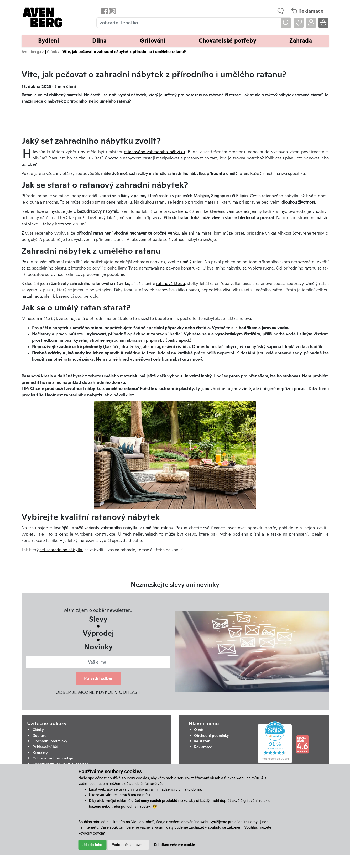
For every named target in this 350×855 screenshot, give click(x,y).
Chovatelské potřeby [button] (227, 40)
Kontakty (40, 752)
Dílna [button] (99, 40)
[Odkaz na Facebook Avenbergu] (104, 11)
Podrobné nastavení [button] (128, 845)
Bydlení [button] (48, 40)
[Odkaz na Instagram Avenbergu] (112, 11)
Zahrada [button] (300, 40)
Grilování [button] (152, 40)
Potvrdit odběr (98, 678)
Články (53, 51)
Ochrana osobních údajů (53, 758)
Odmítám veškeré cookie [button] (174, 845)
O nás (198, 729)
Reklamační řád (45, 746)
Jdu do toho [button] (92, 845)
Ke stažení (202, 741)
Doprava (39, 735)
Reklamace (203, 746)
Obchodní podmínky (50, 741)
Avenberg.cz (33, 51)
